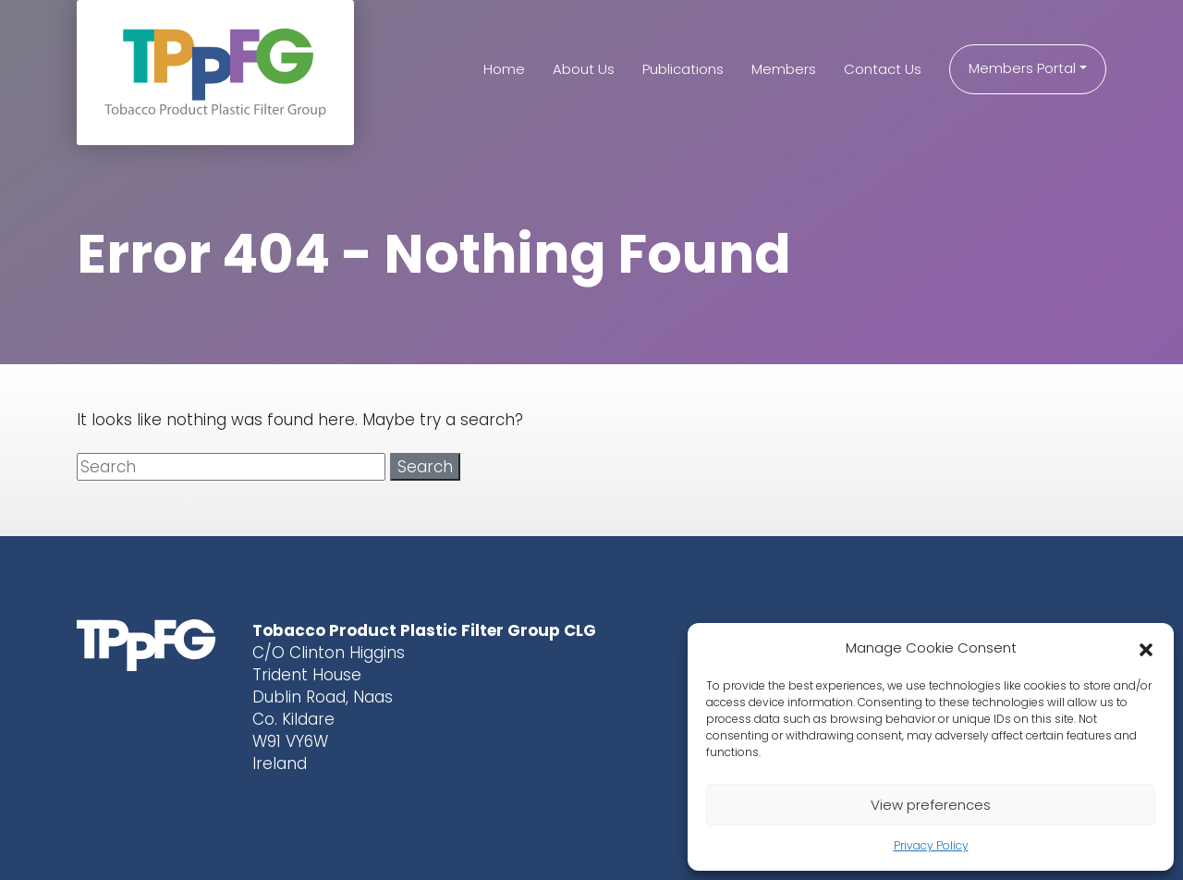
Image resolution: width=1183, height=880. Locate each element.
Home (504, 69)
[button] (1146, 648)
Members (783, 69)
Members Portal (1022, 68)
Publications (683, 69)
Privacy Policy (931, 845)
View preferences (931, 804)
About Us (584, 69)
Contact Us (882, 69)
